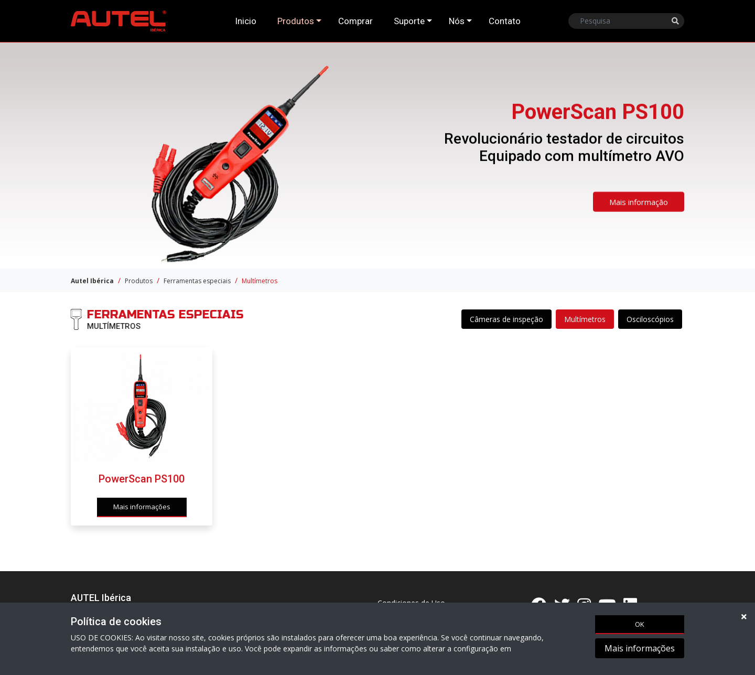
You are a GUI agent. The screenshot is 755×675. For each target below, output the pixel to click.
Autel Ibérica (92, 280)
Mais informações (640, 649)
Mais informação (638, 205)
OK (639, 624)
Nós (457, 21)
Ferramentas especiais (197, 280)
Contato (505, 21)
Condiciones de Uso (411, 603)
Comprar (355, 21)
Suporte (409, 21)
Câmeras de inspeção (506, 320)
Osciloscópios (650, 320)
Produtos (295, 21)
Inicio (245, 21)
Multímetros (259, 280)
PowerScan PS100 (142, 486)
